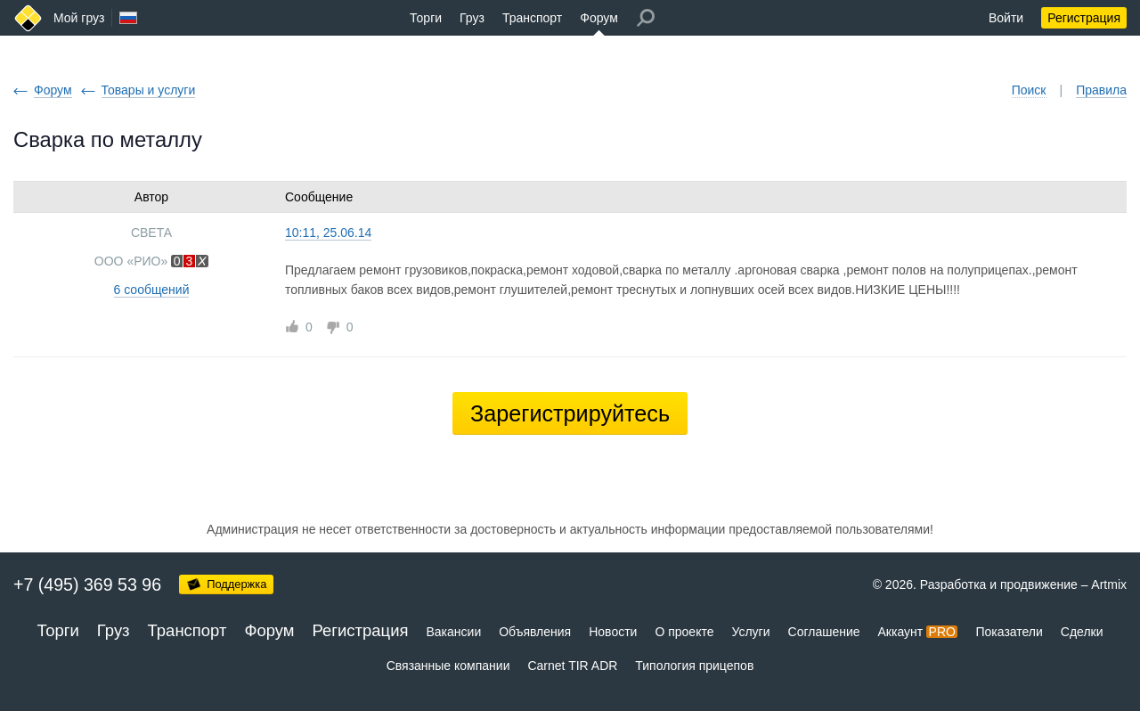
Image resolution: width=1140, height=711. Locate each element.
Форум (599, 18)
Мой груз (78, 18)
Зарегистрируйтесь (570, 413)
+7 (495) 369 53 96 (87, 584)
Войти (1006, 18)
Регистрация (1083, 18)
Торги (426, 18)
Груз (472, 18)
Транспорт (532, 18)
